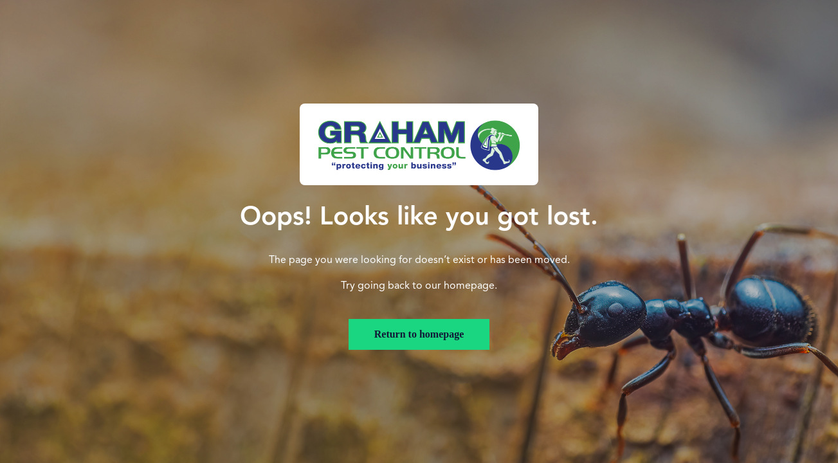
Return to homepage (419, 334)
